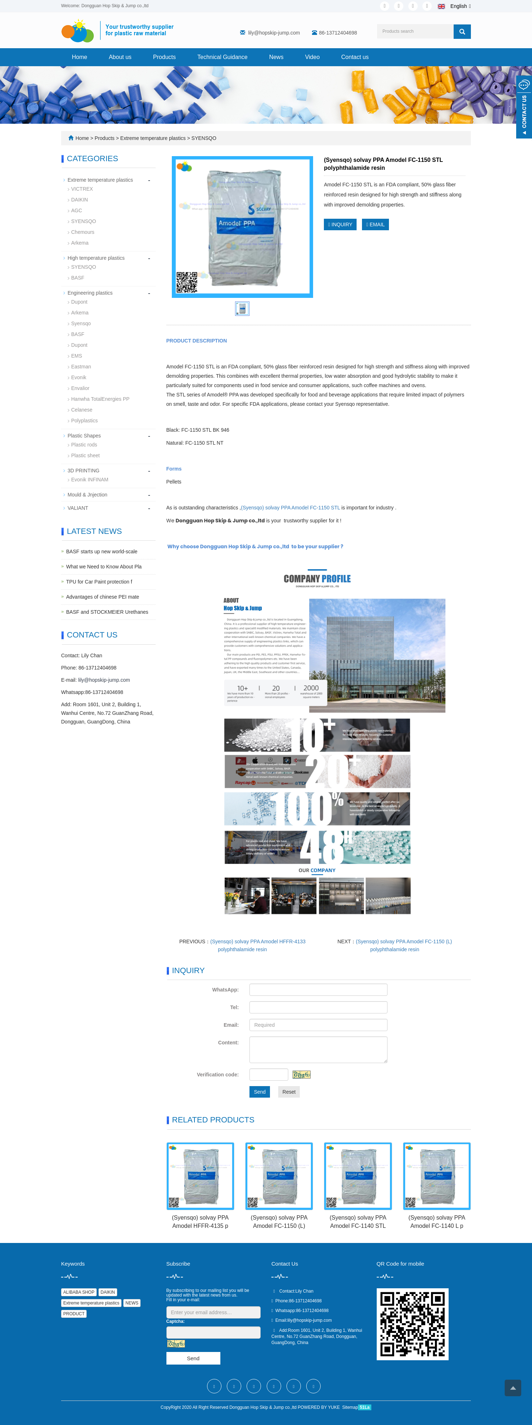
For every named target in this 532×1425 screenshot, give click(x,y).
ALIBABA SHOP (79, 1292)
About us (120, 57)
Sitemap (350, 1407)
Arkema (79, 243)
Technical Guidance (222, 57)
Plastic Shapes (84, 436)
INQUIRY (340, 224)
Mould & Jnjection (87, 495)
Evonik (78, 377)
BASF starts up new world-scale (101, 551)
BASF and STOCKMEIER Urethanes (107, 612)
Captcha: (175, 1321)
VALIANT (78, 508)
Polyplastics (84, 420)
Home (79, 57)
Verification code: (218, 1074)
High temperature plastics (96, 258)
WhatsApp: (225, 990)
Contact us (354, 57)
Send (260, 1092)
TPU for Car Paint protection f (99, 582)
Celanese (81, 410)
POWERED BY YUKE (319, 1407)
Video (312, 57)
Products (164, 57)
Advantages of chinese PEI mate (102, 597)
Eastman (81, 366)
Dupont (79, 302)
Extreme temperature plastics (153, 138)
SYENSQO (203, 138)
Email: (231, 1025)
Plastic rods (84, 445)
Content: (228, 1042)
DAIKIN (79, 200)
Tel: (234, 1007)
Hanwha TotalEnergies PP (100, 399)
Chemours (83, 232)
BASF (77, 278)
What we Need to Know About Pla (104, 566)
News (276, 57)
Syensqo (81, 323)
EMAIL (375, 224)
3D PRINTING (84, 470)
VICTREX (82, 189)
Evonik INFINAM (89, 479)
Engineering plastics (90, 293)
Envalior (80, 388)
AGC (76, 210)
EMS (76, 356)
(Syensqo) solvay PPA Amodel (290, 507)
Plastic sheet (85, 455)
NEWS (131, 1303)
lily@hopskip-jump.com (274, 33)
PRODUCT (73, 1313)
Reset (289, 1092)
